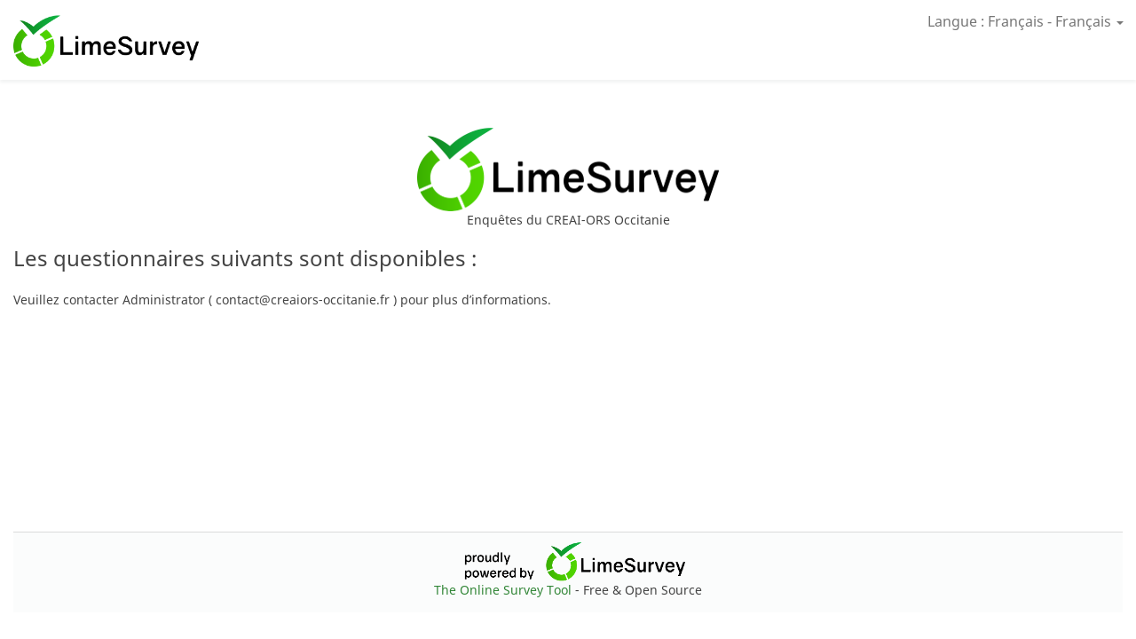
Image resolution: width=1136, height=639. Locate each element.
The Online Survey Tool (504, 589)
